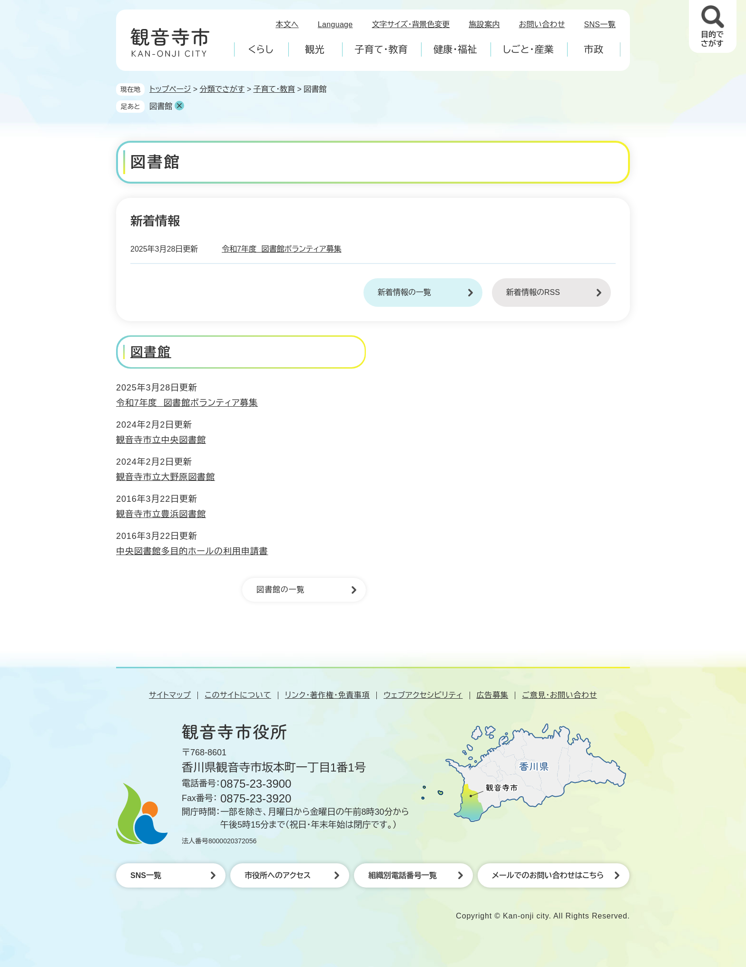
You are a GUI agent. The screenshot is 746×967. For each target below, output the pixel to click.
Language (335, 24)
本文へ (287, 24)
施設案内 (484, 24)
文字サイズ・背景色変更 (411, 24)
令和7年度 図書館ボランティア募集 (281, 249)
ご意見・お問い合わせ (559, 695)
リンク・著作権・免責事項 (327, 695)
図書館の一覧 (280, 590)
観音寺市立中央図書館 (161, 440)
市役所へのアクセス (278, 875)
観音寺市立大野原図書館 (165, 477)
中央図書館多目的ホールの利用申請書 (192, 551)
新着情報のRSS (533, 292)
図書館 (160, 106)
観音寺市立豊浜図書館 (161, 514)
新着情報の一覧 (404, 292)
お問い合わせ (542, 24)
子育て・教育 (274, 89)
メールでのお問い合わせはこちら (548, 875)
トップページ (170, 89)
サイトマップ (170, 695)
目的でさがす (712, 39)
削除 (179, 105)
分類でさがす (222, 89)
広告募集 (493, 695)
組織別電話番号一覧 (402, 875)
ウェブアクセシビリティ (422, 695)
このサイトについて (238, 695)
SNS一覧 (600, 24)
